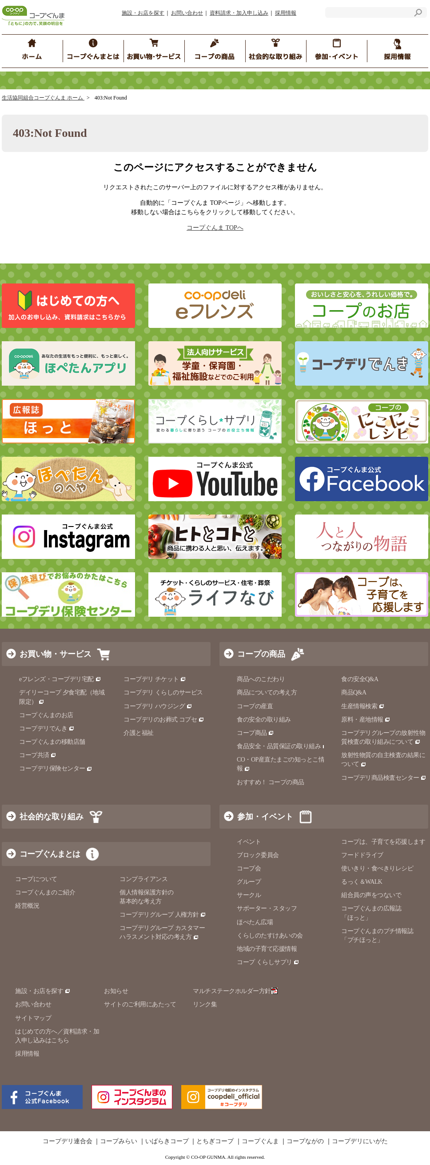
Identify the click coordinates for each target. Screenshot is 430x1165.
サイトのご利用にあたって (140, 1004)
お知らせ (116, 991)
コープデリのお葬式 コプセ (163, 719)
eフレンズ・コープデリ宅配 (60, 679)
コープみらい (118, 1141)
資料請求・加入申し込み (239, 13)
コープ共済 (37, 755)
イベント (249, 841)
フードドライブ (362, 855)
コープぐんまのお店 (46, 715)
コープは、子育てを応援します (383, 841)
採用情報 (285, 13)
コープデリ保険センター (55, 768)
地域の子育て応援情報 (267, 949)
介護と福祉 (138, 733)
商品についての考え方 (267, 692)
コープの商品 (261, 654)
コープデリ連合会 (67, 1141)
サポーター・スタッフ (267, 908)
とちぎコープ (215, 1141)
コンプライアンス (143, 879)
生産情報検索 (363, 706)
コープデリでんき (47, 728)
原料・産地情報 (365, 719)
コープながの (305, 1141)
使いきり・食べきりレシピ (377, 868)
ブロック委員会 (258, 855)
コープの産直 (255, 706)
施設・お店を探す (143, 13)
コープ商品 (255, 733)
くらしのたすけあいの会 (270, 935)
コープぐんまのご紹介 (45, 892)
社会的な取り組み (52, 816)
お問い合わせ (187, 13)
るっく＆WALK (361, 881)
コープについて (36, 879)
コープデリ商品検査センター (383, 777)
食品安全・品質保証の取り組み (282, 746)
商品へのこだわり (261, 679)
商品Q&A (353, 692)
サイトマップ (33, 1018)
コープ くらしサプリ (268, 962)
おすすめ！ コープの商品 (270, 782)
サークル (249, 895)
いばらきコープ (167, 1141)
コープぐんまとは (50, 854)
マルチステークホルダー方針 (235, 991)
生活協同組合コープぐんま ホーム (43, 98)
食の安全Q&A (359, 679)
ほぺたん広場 (255, 922)
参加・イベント (265, 816)
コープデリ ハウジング (157, 706)
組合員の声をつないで (371, 895)
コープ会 (249, 868)
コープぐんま (260, 1141)
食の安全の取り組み (264, 719)
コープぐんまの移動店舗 (52, 741)
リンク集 (205, 1004)
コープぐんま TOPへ (215, 227)
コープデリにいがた (360, 1141)
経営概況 (27, 905)
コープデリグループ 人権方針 (162, 914)
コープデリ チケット (154, 679)
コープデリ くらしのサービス (163, 692)
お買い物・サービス (56, 654)
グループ (249, 881)
